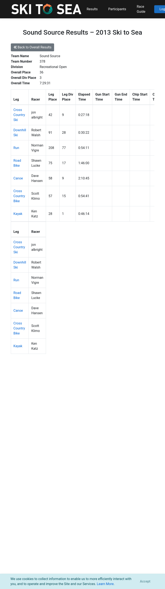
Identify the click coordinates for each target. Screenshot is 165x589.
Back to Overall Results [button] (33, 47)
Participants (117, 9)
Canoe (18, 178)
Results (92, 9)
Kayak (18, 214)
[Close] (145, 581)
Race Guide (141, 9)
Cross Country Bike (19, 196)
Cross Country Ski (19, 115)
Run (16, 148)
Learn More (105, 584)
